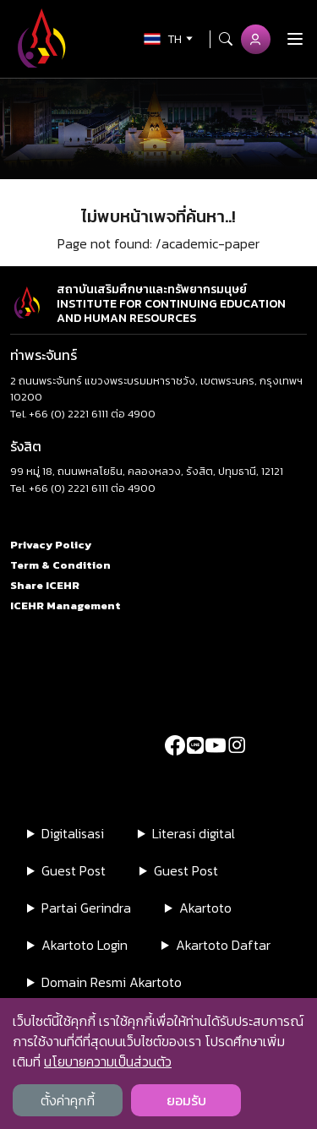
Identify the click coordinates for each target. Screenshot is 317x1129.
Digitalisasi (72, 833)
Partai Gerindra (86, 907)
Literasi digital (193, 833)
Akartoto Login (84, 945)
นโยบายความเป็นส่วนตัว (108, 1061)
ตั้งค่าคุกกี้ (68, 1100)
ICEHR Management (65, 605)
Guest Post (73, 870)
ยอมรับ (186, 1100)
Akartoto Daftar (223, 945)
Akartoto (205, 907)
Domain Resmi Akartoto (111, 982)
